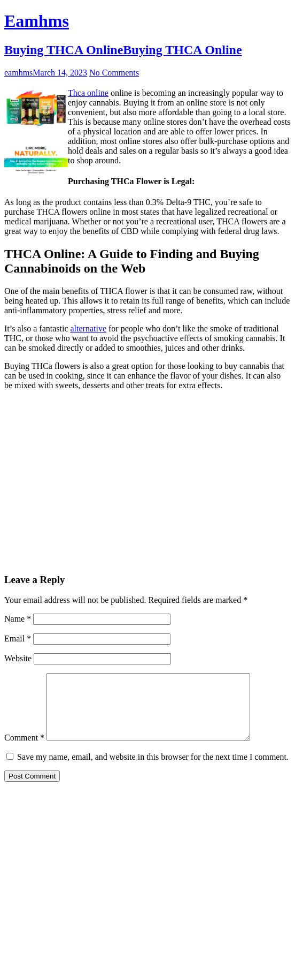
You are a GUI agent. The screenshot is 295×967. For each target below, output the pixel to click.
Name (17, 618)
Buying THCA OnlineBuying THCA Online (123, 50)
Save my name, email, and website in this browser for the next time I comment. (153, 769)
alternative (89, 328)
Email (17, 638)
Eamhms (36, 21)
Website (18, 658)
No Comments (114, 72)
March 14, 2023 (60, 72)
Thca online (88, 92)
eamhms (18, 72)
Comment (24, 750)
